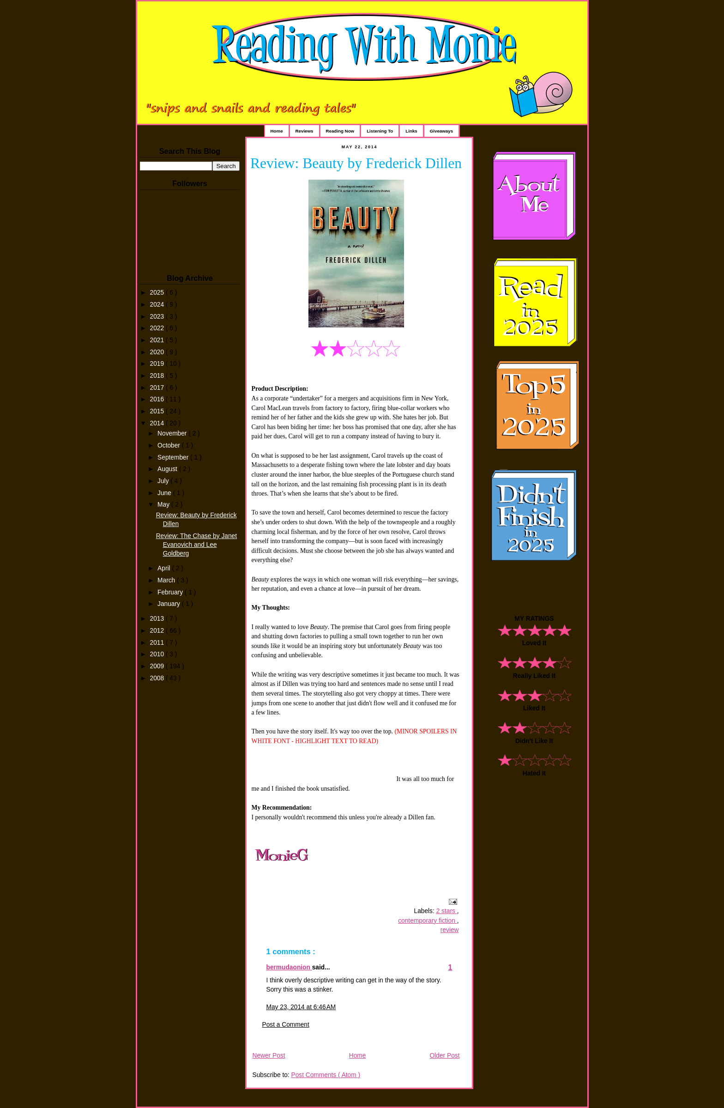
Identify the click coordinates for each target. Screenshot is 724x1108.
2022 (158, 328)
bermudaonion (289, 967)
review (449, 929)
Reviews (305, 130)
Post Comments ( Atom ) (325, 1075)
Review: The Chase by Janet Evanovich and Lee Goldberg (196, 545)
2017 (158, 387)
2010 (158, 654)
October (169, 445)
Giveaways (441, 130)
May (164, 504)
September (173, 457)
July (163, 481)
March (167, 580)
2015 (158, 411)
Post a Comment (285, 1024)
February (171, 592)
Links (411, 130)
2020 (158, 352)
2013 (158, 618)
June (165, 493)
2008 (158, 678)
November (172, 433)
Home (277, 130)
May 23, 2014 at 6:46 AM (301, 1007)
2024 (158, 304)
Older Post (445, 1055)
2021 (158, 340)
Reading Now (340, 130)
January (169, 603)
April (164, 568)
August (168, 469)
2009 (158, 666)
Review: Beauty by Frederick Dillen (356, 163)
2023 (158, 316)
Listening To (380, 130)
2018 (158, 375)
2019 (158, 363)
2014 (158, 423)
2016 (158, 399)
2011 (158, 642)
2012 (158, 630)
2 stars (446, 911)
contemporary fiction (427, 920)
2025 (158, 292)
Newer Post (269, 1055)
